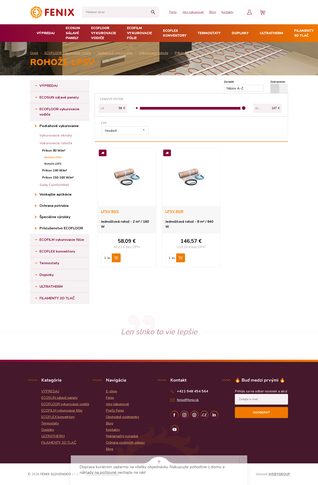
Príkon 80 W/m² (53, 150)
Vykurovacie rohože (55, 143)
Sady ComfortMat (54, 185)
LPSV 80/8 (174, 211)
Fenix (173, 12)
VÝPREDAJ (46, 33)
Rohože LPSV (53, 157)
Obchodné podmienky (122, 417)
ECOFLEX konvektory (175, 33)
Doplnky (240, 33)
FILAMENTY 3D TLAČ (57, 298)
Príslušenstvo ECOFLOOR (61, 228)
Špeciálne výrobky (54, 217)
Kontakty (227, 12)
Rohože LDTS (52, 163)
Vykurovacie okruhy (55, 135)
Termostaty (209, 33)
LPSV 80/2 (110, 211)
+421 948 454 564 (192, 391)
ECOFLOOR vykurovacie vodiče (103, 33)
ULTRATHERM (271, 33)
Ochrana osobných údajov (125, 442)
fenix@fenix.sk (188, 400)
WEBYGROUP (279, 474)
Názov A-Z (234, 88)
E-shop (111, 391)
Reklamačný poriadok (122, 436)
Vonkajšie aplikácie (55, 194)
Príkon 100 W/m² (54, 170)
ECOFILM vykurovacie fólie (139, 33)
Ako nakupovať (193, 12)
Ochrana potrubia (54, 205)
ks (109, 258)
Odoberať (261, 412)
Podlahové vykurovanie (59, 126)
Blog (212, 12)
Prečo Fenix (115, 410)
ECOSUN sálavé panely (73, 33)
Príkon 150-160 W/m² (58, 177)
